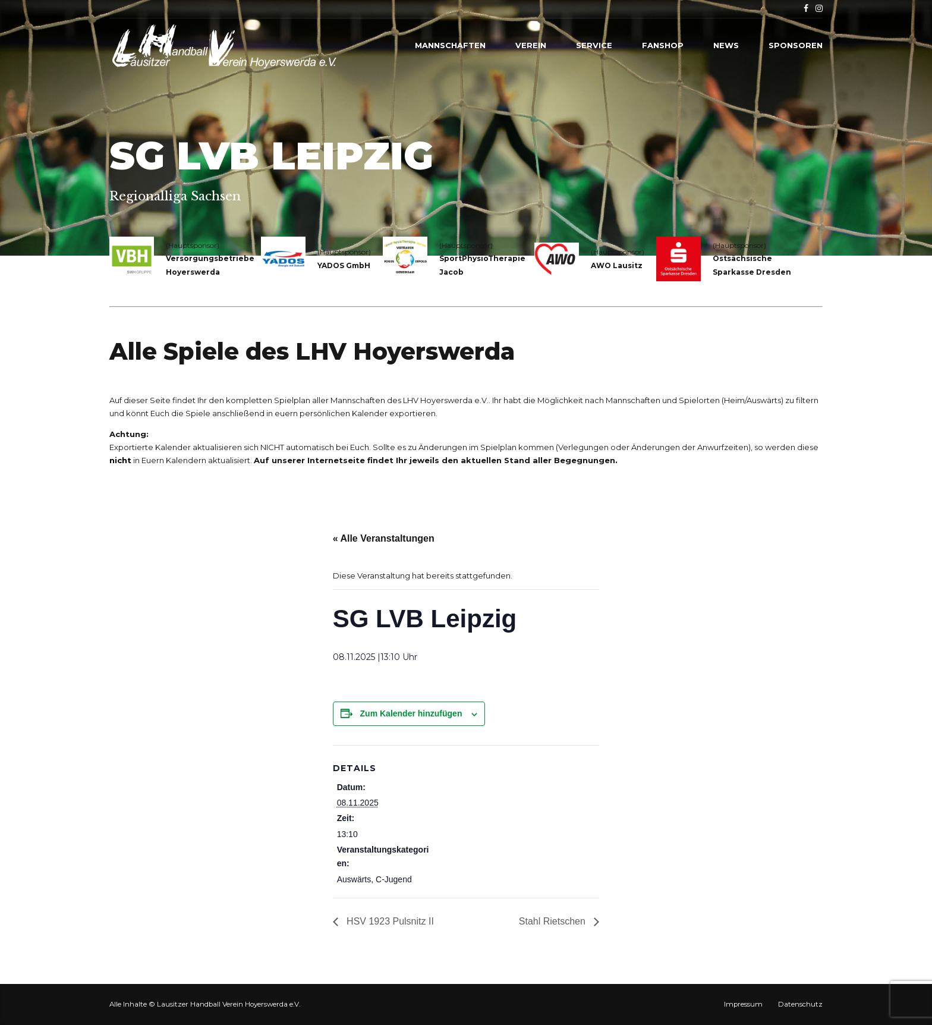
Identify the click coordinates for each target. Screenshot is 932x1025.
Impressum (743, 1004)
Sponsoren (796, 45)
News (726, 45)
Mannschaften (450, 45)
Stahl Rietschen (553, 921)
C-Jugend (394, 879)
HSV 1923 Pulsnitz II (389, 921)
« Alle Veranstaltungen (383, 538)
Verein (530, 45)
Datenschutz (800, 1004)
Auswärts (354, 879)
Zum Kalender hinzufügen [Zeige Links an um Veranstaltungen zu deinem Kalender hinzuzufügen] (411, 713)
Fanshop (663, 45)
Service (594, 45)
